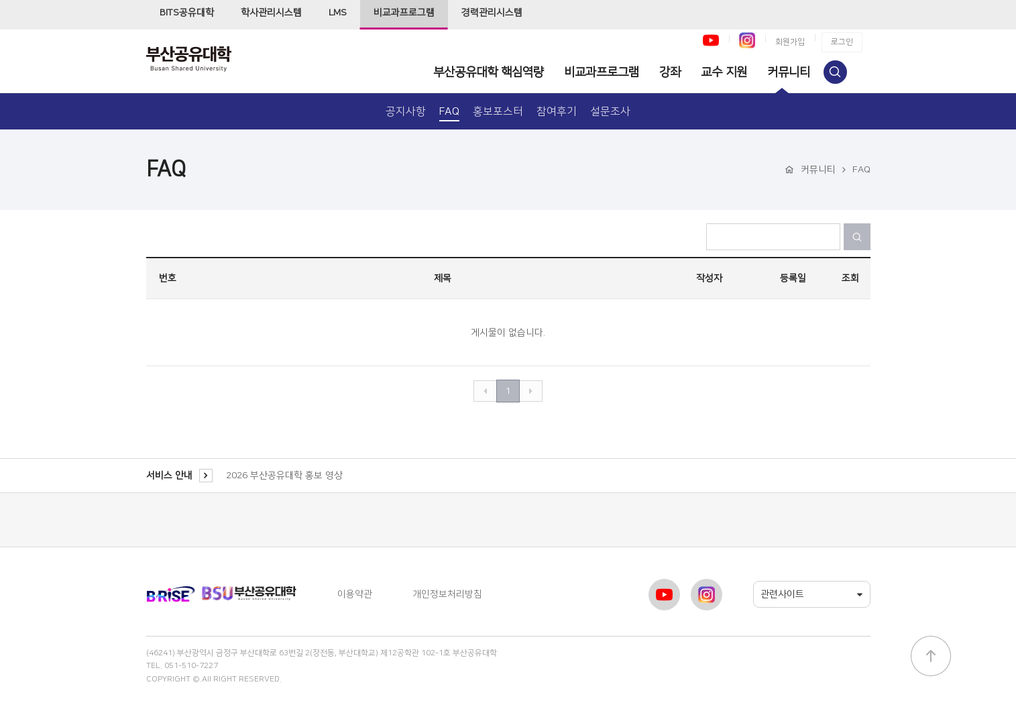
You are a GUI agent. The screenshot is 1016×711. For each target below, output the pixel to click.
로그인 (842, 42)
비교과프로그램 (404, 12)
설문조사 (610, 111)
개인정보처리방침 (447, 594)
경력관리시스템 (491, 12)
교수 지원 (724, 72)
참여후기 (557, 111)
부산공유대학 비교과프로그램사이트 (199, 59)
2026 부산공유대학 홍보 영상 (284, 475)
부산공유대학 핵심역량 (488, 72)
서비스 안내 (179, 475)
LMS (338, 12)
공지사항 (406, 111)
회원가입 (790, 42)
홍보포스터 (498, 111)
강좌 (670, 72)
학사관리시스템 (271, 12)
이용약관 (354, 594)
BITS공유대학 (187, 12)
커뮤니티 (788, 72)
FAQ (449, 111)
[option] (544, 476)
